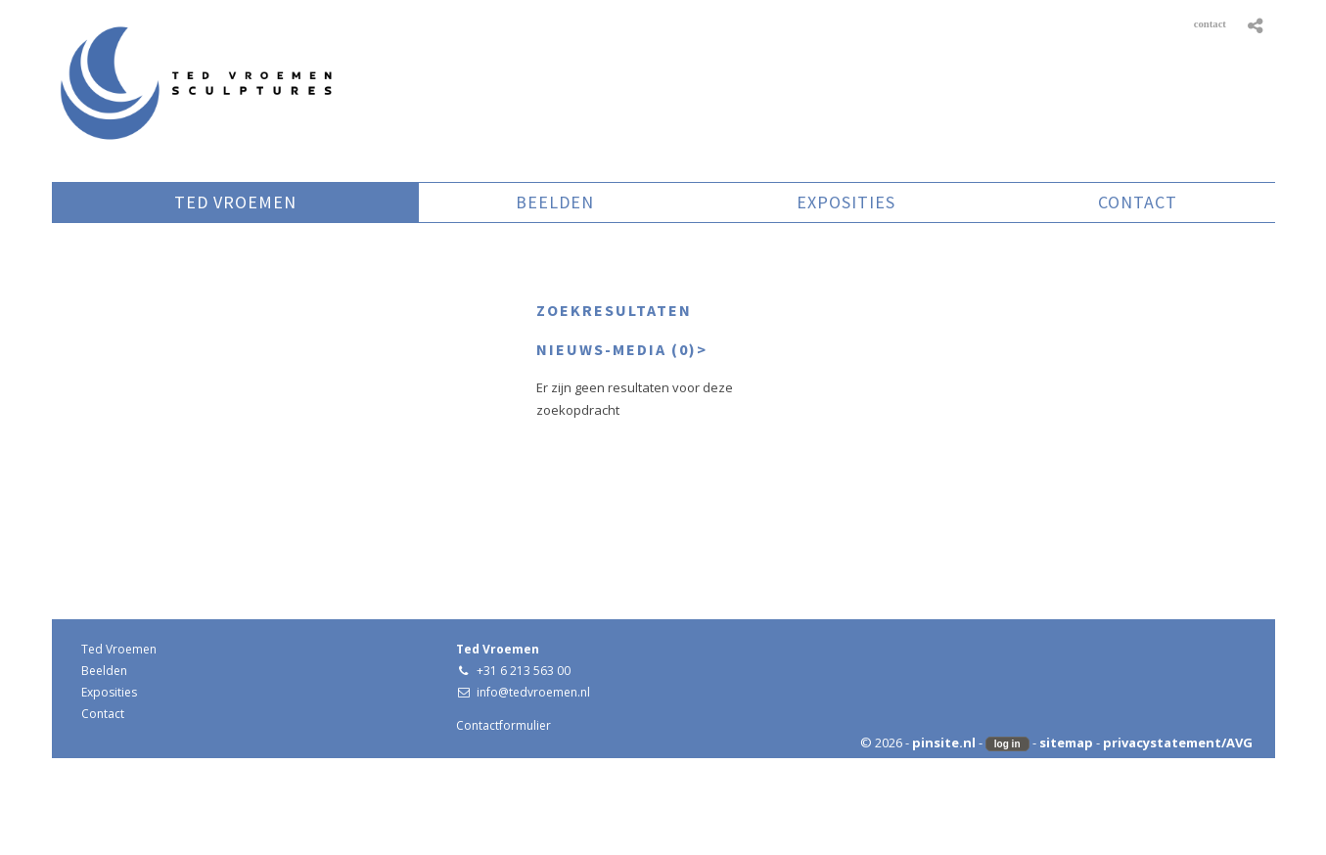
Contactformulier (503, 725)
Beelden (104, 670)
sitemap (1066, 742)
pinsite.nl (944, 742)
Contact (102, 713)
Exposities (109, 692)
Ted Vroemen (119, 649)
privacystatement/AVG (1178, 742)
